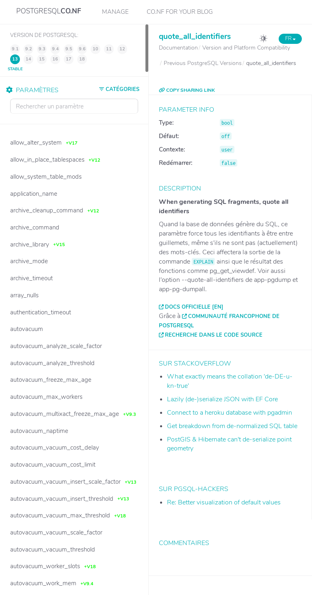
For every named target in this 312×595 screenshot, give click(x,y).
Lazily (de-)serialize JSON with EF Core (222, 399)
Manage (115, 12)
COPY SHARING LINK (187, 90)
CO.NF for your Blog (180, 12)
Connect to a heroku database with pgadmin (229, 412)
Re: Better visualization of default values (224, 502)
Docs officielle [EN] (194, 307)
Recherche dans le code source (213, 335)
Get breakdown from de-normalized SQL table (232, 426)
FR (290, 38)
